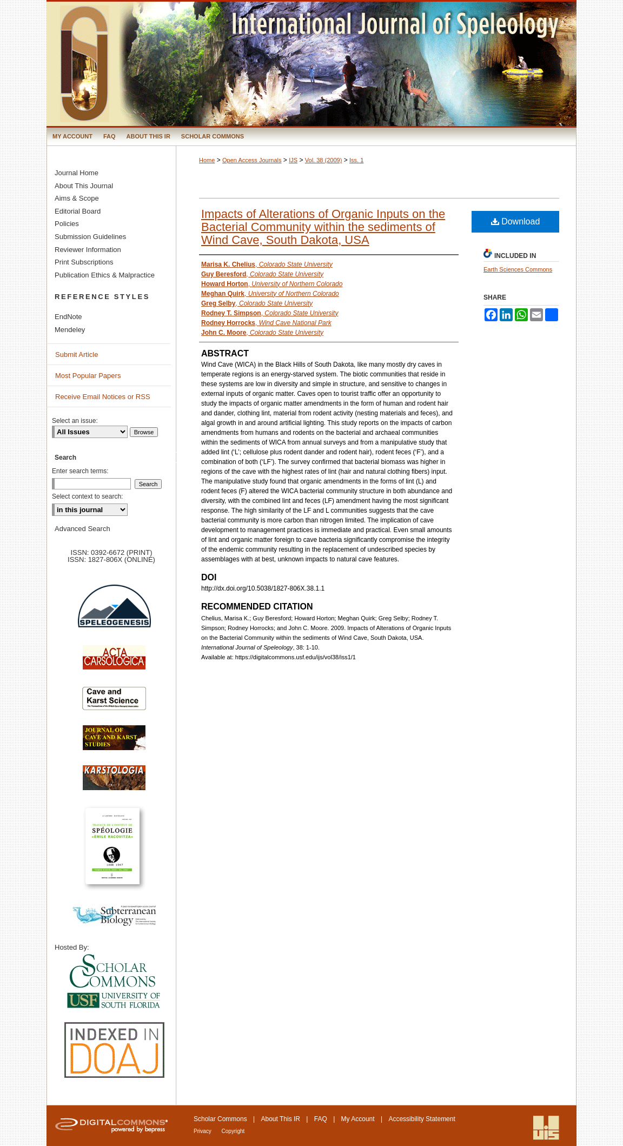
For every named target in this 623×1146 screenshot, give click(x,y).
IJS (293, 160)
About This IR (280, 1119)
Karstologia (114, 783)
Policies (67, 224)
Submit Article (76, 354)
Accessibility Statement (421, 1119)
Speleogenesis (114, 613)
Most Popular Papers (88, 376)
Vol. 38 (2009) (323, 160)
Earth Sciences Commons (517, 269)
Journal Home (76, 173)
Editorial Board (78, 211)
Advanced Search (82, 529)
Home (207, 160)
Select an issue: (75, 421)
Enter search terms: (80, 471)
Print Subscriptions (84, 262)
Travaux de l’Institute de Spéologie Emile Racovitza (114, 852)
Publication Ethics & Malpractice (105, 275)
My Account (358, 1119)
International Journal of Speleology (311, 64)
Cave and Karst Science (114, 703)
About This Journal (84, 186)
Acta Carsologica (114, 663)
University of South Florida (114, 981)
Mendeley (70, 330)
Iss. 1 (356, 160)
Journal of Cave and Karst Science (114, 743)
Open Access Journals (251, 160)
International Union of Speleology (546, 1128)
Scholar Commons (220, 1119)
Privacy (203, 1131)
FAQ (320, 1119)
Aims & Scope (77, 198)
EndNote (68, 317)
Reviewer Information (88, 250)
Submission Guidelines (90, 237)
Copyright (233, 1131)
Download (515, 221)
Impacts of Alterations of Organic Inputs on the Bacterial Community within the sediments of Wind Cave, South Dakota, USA (323, 227)
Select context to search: (87, 496)
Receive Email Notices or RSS (102, 397)
